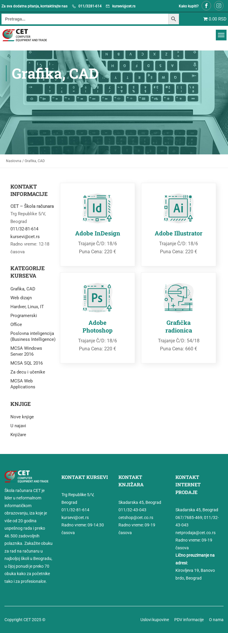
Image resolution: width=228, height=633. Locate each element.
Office (16, 324)
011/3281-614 (90, 6)
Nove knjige (22, 417)
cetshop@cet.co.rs (135, 517)
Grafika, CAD (22, 289)
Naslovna (13, 161)
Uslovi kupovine (154, 619)
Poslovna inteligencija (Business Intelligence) (33, 336)
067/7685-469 (188, 517)
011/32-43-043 (132, 509)
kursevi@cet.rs (123, 6)
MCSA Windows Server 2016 (26, 351)
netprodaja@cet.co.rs (195, 532)
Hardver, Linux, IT (27, 306)
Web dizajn (21, 297)
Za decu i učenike (27, 372)
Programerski (23, 315)
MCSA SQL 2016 (26, 363)
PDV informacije (189, 619)
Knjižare (18, 434)
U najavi (18, 425)
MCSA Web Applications (22, 384)
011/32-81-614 (24, 229)
